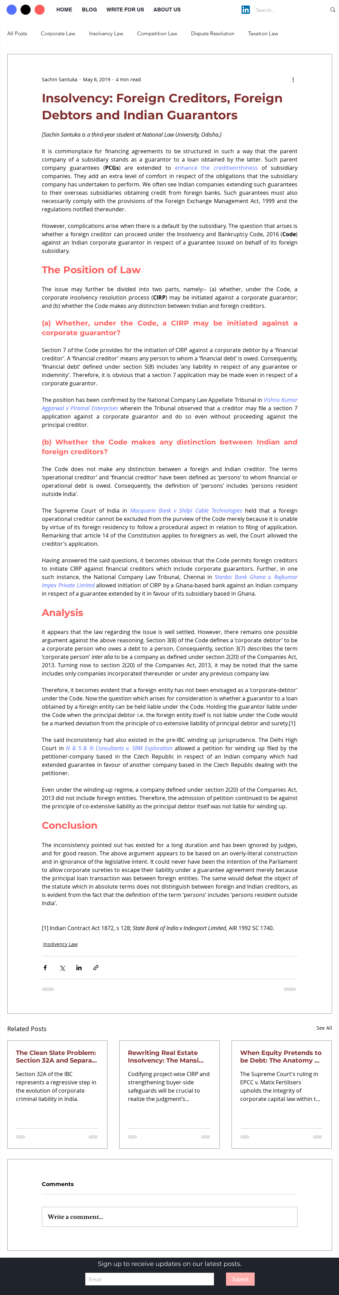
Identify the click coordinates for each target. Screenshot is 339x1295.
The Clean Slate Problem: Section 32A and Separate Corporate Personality (57, 1056)
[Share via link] (96, 967)
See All (324, 1028)
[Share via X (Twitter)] (62, 967)
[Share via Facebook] (45, 967)
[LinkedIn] (246, 10)
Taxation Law (263, 33)
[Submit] (240, 1279)
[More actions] (293, 79)
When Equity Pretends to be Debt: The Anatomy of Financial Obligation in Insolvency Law (281, 1056)
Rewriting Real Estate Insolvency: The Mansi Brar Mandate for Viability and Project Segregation (169, 1056)
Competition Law (157, 33)
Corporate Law (58, 33)
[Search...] (284, 9)
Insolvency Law (106, 33)
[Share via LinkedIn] (79, 967)
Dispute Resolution (212, 33)
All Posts (17, 33)
